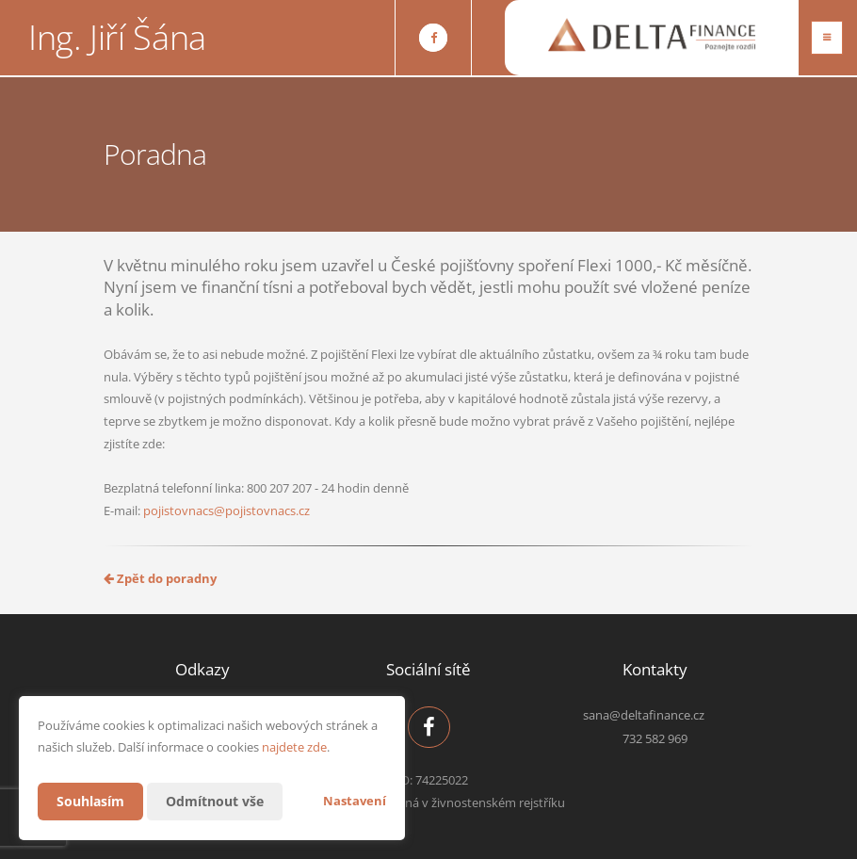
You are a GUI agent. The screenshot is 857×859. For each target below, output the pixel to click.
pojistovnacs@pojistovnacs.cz (226, 510)
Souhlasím (90, 801)
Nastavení (354, 800)
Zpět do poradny (160, 578)
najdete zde (294, 746)
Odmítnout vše (215, 801)
